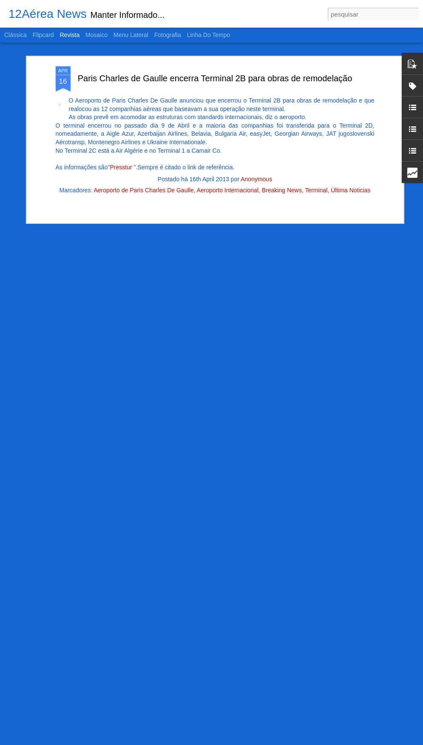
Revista (69, 34)
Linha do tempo (208, 34)
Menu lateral (131, 34)
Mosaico (96, 34)
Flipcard (43, 34)
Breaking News (282, 175)
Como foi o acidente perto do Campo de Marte (201, 735)
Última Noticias (350, 175)
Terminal (316, 175)
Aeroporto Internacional (227, 175)
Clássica (15, 34)
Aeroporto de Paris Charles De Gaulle (143, 175)
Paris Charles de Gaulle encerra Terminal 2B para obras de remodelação (215, 63)
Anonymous (256, 164)
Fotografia (167, 34)
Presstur (121, 151)
